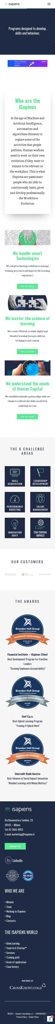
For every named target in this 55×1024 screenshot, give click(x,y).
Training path (12, 957)
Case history (12, 967)
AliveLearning (12, 943)
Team (8, 907)
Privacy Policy (21, 1016)
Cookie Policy (34, 1016)
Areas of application (15, 962)
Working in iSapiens (15, 911)
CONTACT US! (15, 846)
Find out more (27, 286)
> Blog (8, 916)
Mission (9, 902)
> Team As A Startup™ (16, 948)
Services (10, 953)
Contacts (10, 921)
